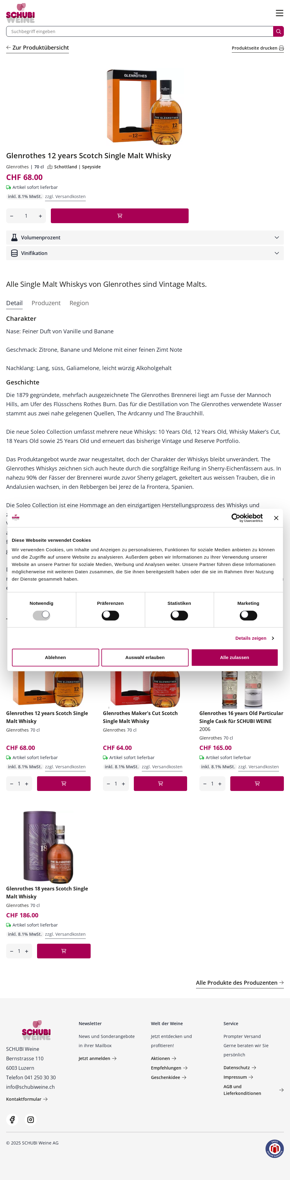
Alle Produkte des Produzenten (240, 982)
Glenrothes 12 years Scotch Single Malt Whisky (47, 717)
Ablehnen (55, 657)
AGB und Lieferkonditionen (254, 1090)
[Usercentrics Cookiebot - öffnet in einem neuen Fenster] (236, 518)
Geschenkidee (168, 1077)
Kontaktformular (27, 1099)
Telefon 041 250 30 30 (31, 1077)
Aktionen (163, 1058)
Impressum (238, 1077)
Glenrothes (17, 167)
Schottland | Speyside (74, 167)
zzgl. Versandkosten (65, 196)
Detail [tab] (14, 303)
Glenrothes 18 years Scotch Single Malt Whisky (47, 892)
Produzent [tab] (46, 303)
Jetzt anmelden (98, 1058)
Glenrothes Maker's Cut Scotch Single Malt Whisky (140, 717)
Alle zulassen (234, 657)
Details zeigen (250, 638)
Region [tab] (79, 303)
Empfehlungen (169, 1068)
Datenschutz (240, 1067)
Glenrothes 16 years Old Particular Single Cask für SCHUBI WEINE (241, 721)
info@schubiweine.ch (30, 1087)
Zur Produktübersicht (37, 47)
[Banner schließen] (276, 518)
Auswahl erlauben (144, 657)
